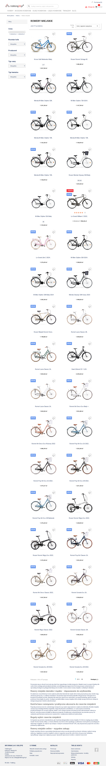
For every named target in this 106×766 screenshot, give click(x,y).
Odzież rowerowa (39, 11)
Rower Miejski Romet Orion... (43, 332)
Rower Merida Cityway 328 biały (79, 175)
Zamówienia (74, 751)
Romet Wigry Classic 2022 (43, 630)
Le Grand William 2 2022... (79, 216)
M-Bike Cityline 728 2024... (79, 101)
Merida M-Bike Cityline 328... (43, 101)
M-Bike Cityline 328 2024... (79, 257)
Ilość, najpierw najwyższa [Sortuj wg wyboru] (88, 26)
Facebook (96, 750)
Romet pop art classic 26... (79, 555)
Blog (74, 11)
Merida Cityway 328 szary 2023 (79, 295)
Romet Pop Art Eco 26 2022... (79, 444)
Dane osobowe (75, 749)
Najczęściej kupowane (57, 753)
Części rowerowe (54, 11)
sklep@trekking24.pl (20, 757)
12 (82, 679)
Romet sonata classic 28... (79, 630)
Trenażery (67, 11)
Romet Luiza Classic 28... (79, 332)
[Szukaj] (42, 6)
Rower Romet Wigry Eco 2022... (79, 518)
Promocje (53, 749)
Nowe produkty (55, 751)
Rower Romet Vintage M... (79, 59)
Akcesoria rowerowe (23, 11)
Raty (31, 753)
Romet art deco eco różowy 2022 (43, 444)
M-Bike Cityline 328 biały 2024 (43, 295)
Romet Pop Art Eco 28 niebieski (43, 518)
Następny (95, 679)
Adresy (73, 757)
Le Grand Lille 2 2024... (43, 257)
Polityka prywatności (36, 751)
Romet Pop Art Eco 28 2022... (79, 481)
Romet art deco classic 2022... (43, 592)
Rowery (10, 11)
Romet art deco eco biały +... (79, 406)
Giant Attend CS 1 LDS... (79, 369)
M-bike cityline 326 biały (43, 216)
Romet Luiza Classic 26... (43, 369)
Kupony (73, 759)
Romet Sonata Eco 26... (79, 592)
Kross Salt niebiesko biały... (43, 59)
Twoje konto (76, 745)
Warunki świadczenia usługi (38, 749)
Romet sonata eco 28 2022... (43, 667)
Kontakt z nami (34, 755)
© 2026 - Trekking (10, 763)
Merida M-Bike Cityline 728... (43, 138)
